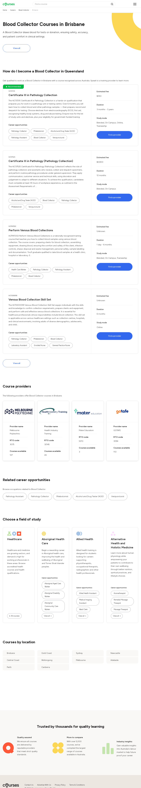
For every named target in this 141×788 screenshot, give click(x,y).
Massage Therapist (121, 609)
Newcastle (115, 653)
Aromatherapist (119, 593)
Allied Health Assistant (87, 593)
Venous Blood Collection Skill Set (30, 299)
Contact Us (29, 785)
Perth (9, 667)
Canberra (45, 667)
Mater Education (86, 430)
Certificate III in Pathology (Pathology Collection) (41, 161)
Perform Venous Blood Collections (31, 230)
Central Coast (13, 660)
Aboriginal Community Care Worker (51, 606)
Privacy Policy (60, 785)
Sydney (79, 653)
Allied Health (84, 539)
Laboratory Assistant (19, 345)
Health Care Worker (18, 270)
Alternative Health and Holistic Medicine (122, 543)
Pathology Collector (19, 131)
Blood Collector (40, 138)
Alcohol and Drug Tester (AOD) (63, 131)
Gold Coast (46, 653)
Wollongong (46, 660)
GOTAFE (117, 430)
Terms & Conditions (77, 785)
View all (16, 48)
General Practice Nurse (61, 345)
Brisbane (11, 653)
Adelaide (114, 660)
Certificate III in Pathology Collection (33, 95)
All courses (15, 616)
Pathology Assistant (19, 138)
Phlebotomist (39, 131)
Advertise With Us (44, 785)
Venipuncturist (58, 138)
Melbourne (81, 660)
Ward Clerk (83, 609)
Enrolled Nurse (39, 345)
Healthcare (14, 539)
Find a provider (114, 135)
